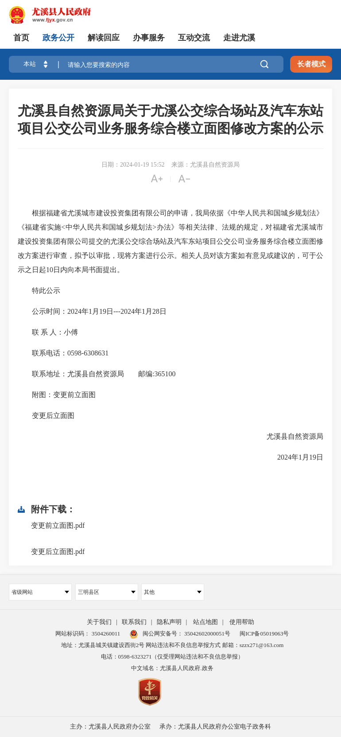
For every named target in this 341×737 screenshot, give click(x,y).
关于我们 (99, 622)
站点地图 (205, 622)
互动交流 (194, 37)
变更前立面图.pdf (58, 525)
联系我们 (134, 622)
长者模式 (311, 64)
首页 (21, 37)
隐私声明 (169, 622)
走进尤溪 (239, 37)
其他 (173, 592)
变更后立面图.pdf (58, 551)
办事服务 (149, 37)
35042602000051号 (207, 633)
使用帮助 (241, 622)
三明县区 (107, 592)
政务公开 (58, 37)
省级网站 (40, 592)
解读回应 (104, 37)
